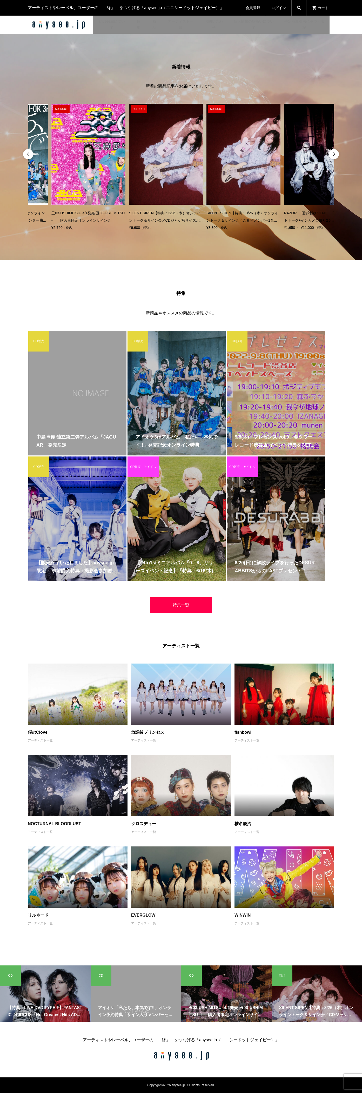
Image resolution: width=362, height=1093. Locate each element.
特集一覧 (181, 605)
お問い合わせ (214, 24)
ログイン (278, 8)
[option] (65, 167)
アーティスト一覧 (180, 24)
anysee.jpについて (111, 24)
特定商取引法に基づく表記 (304, 24)
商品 (154, 24)
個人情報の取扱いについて (254, 24)
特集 (138, 24)
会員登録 (253, 8)
